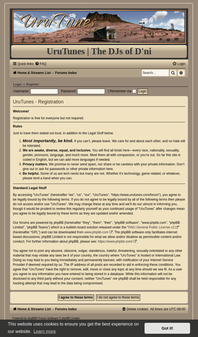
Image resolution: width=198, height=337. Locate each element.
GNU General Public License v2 (151, 227)
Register (32, 84)
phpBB (32, 318)
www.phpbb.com (96, 232)
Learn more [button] (45, 331)
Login (17, 84)
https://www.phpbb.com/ (115, 241)
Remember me (123, 91)
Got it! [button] (167, 328)
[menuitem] (40, 64)
